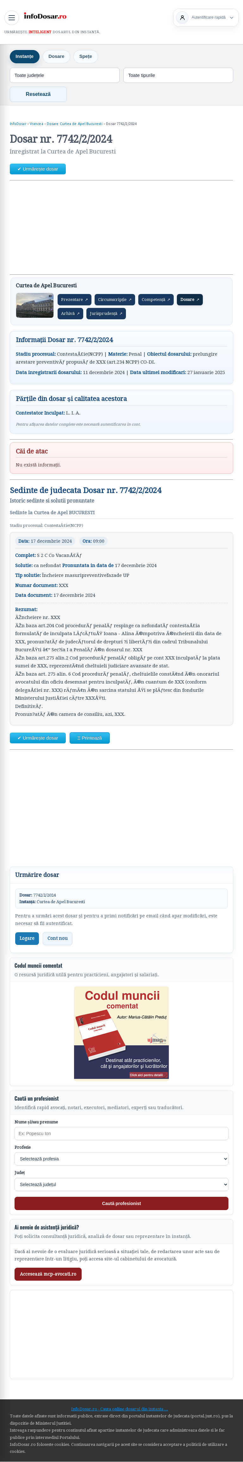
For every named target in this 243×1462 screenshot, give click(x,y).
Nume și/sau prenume (36, 1122)
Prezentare (74, 300)
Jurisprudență (106, 313)
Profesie (23, 1148)
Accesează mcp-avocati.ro (48, 1274)
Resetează (38, 94)
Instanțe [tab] (25, 57)
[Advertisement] (122, 228)
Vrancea (36, 124)
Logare (27, 938)
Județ (20, 1173)
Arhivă (70, 313)
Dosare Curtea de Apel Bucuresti (75, 124)
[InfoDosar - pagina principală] (45, 16)
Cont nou (57, 938)
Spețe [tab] (86, 57)
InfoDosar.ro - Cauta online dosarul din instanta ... (119, 1409)
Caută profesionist (121, 1203)
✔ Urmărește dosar (37, 169)
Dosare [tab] (57, 57)
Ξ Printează (90, 738)
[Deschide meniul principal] (11, 17)
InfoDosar (18, 124)
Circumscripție (115, 300)
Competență (156, 300)
